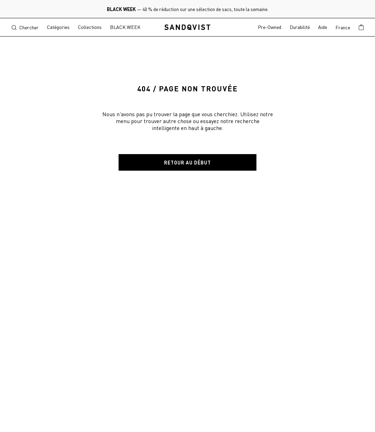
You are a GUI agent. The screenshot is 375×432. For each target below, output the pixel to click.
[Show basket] (361, 27)
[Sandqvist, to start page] (187, 27)
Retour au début (187, 162)
